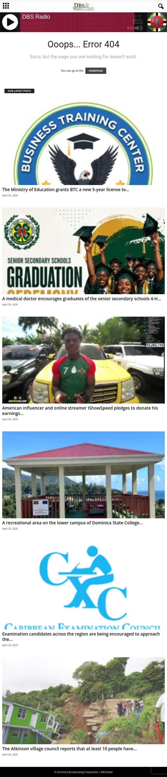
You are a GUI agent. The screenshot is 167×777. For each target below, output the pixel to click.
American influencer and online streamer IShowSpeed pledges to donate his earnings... (80, 410)
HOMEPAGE (96, 70)
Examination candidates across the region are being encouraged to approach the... (81, 636)
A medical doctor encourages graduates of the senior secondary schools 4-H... (81, 299)
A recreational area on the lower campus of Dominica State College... (72, 523)
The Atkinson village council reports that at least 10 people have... (69, 749)
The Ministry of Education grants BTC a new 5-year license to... (65, 189)
